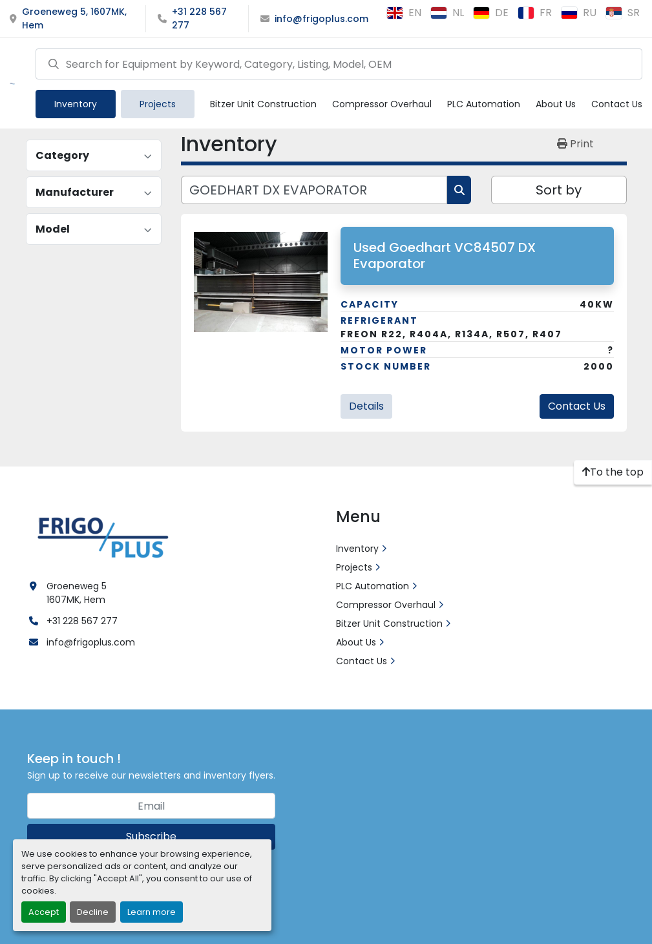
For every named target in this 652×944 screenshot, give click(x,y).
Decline (93, 912)
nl (447, 12)
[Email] (151, 806)
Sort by (559, 190)
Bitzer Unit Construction (263, 104)
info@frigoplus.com (321, 18)
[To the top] (613, 472)
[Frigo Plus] (100, 535)
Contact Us (616, 104)
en (403, 12)
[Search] (339, 63)
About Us (556, 104)
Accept (43, 912)
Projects (158, 104)
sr (622, 12)
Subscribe (151, 836)
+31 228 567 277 (199, 18)
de (491, 12)
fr (535, 12)
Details (366, 406)
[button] (76, 104)
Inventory (75, 104)
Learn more (151, 912)
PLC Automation (483, 104)
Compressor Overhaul (382, 104)
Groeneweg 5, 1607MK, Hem (74, 18)
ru (578, 12)
